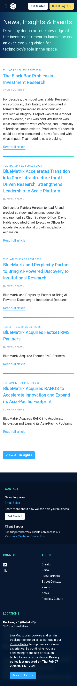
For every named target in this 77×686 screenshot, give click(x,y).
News (45, 593)
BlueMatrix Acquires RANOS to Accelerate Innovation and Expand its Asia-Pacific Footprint (36, 395)
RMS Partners (51, 576)
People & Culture (52, 598)
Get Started (38, 6)
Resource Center (16, 536)
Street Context (51, 581)
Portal (45, 570)
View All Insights (19, 455)
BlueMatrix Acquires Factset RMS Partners (36, 335)
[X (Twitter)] (5, 570)
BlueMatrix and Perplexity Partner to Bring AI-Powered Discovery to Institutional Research (36, 271)
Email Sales (12, 502)
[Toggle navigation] (5, 6)
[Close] (23, 675)
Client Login (60, 6)
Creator (47, 564)
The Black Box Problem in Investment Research (28, 79)
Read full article (14, 147)
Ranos (46, 587)
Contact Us (38, 536)
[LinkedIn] (5, 564)
